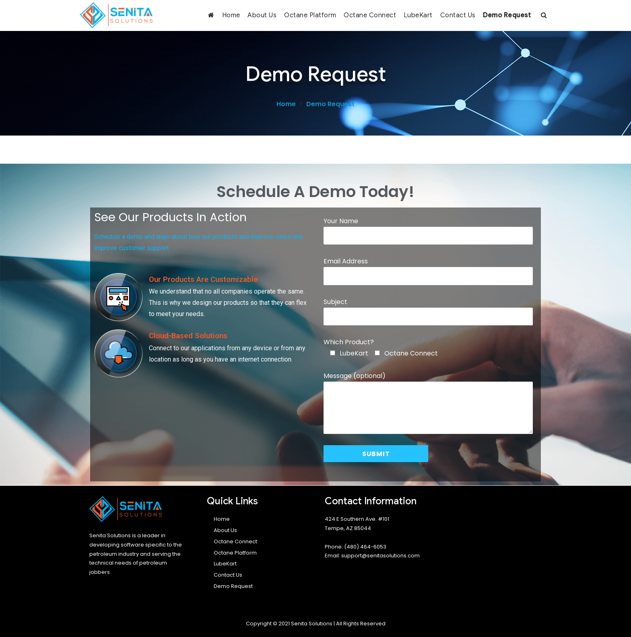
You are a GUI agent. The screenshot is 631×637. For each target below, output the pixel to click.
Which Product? (349, 342)
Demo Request (507, 15)
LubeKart (418, 15)
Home (231, 15)
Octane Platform (310, 15)
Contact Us (458, 15)
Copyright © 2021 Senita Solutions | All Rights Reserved (316, 623)
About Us (261, 15)
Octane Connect (370, 15)
